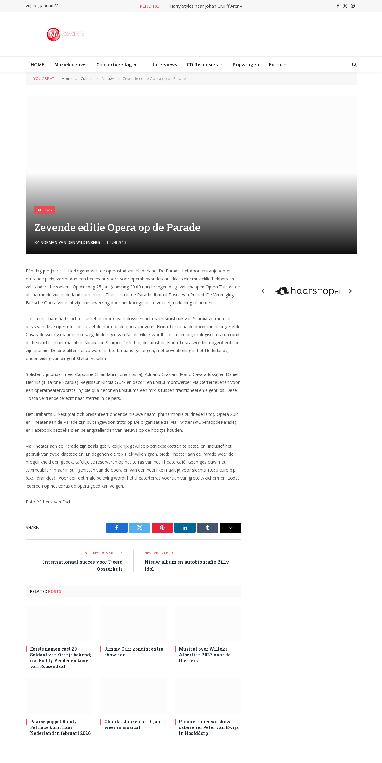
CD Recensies (202, 64)
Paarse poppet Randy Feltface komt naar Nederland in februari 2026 (60, 727)
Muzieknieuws (70, 64)
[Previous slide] (263, 291)
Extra (275, 64)
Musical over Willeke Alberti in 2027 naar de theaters (204, 654)
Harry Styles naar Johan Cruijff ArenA (206, 6)
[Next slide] (350, 291)
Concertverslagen (117, 64)
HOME (37, 64)
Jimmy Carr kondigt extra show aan (134, 652)
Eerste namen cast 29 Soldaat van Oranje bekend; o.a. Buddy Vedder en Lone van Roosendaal (60, 657)
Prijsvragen (246, 64)
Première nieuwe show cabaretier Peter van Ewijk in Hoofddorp (209, 727)
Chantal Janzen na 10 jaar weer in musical (133, 724)
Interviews (165, 64)
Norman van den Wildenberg (70, 242)
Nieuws (45, 210)
